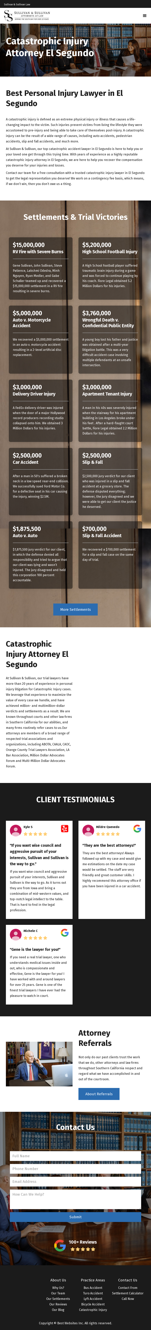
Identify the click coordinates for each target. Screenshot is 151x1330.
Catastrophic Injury (93, 1310)
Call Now (128, 1299)
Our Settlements (58, 1299)
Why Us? (58, 1288)
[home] (27, 16)
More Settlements (75, 609)
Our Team (58, 1293)
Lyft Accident (93, 1299)
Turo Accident (93, 1293)
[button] (144, 15)
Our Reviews (58, 1304)
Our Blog (58, 1310)
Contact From (127, 1288)
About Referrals (99, 1094)
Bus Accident (93, 1288)
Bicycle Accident (93, 1304)
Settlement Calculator (128, 1293)
